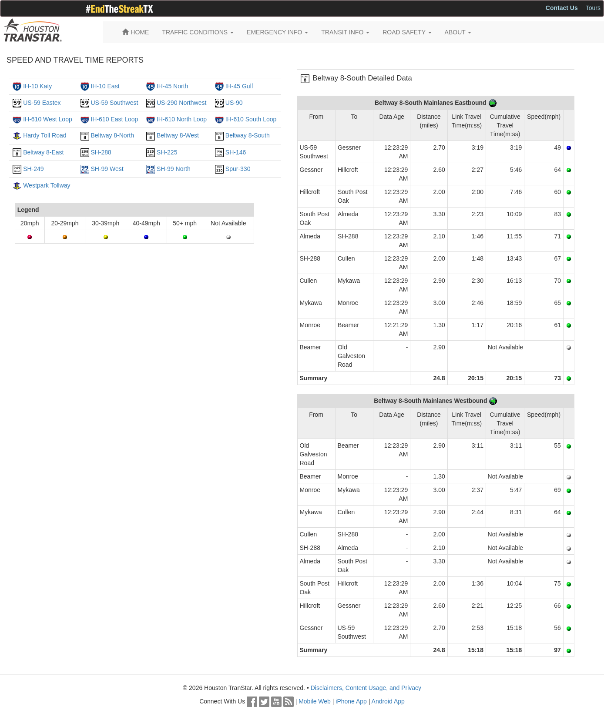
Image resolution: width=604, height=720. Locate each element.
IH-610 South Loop (251, 119)
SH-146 (235, 152)
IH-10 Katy (37, 86)
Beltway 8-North (112, 135)
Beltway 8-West (178, 135)
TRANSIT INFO (345, 32)
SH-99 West (107, 168)
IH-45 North (172, 86)
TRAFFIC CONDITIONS (198, 32)
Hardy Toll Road (44, 135)
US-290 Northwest (181, 102)
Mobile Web (315, 701)
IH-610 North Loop (182, 119)
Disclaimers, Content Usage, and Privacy (366, 687)
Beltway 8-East (43, 152)
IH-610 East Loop (114, 119)
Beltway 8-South (247, 135)
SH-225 (167, 152)
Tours (593, 7)
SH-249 (33, 168)
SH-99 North (174, 168)
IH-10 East (105, 86)
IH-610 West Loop (47, 119)
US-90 (234, 102)
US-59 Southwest (114, 102)
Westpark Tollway (46, 185)
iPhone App (351, 701)
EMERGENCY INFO (277, 32)
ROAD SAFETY (407, 32)
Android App (388, 701)
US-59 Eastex (41, 102)
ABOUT (458, 32)
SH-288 (101, 152)
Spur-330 (238, 168)
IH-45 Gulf (239, 86)
